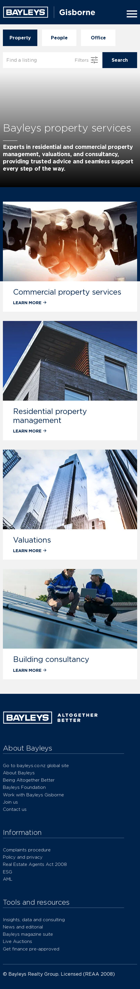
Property (20, 38)
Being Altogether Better (29, 780)
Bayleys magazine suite (28, 934)
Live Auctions (17, 941)
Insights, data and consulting (34, 919)
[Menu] (130, 13)
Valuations (32, 539)
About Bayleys (19, 772)
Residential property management (50, 415)
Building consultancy (51, 659)
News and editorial (23, 927)
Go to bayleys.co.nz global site (36, 765)
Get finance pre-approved (31, 949)
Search (120, 60)
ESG (7, 872)
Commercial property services (67, 291)
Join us (10, 802)
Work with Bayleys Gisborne (33, 795)
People (59, 38)
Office (98, 38)
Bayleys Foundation (24, 787)
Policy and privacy (23, 857)
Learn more (30, 302)
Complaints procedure (27, 850)
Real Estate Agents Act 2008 (35, 864)
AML (7, 879)
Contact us (15, 809)
